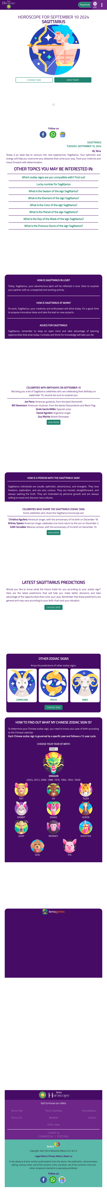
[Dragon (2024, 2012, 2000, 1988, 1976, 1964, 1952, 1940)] (53, 767)
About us (68, 1156)
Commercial (45, 1136)
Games (92, 1117)
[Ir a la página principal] (9, 918)
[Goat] (21, 829)
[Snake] (53, 810)
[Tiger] (86, 792)
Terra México (89, 1110)
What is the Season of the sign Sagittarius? (53, 191)
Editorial (63, 1136)
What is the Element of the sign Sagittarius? (53, 198)
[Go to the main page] (10, 5)
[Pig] (70, 848)
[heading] (53, 422)
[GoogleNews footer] (62, 1179)
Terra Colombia (53, 1110)
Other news (53, 1124)
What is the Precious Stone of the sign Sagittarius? (53, 226)
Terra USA (16, 1117)
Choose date (53, 607)
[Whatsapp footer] (52, 1179)
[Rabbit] (21, 810)
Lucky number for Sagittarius (53, 184)
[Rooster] (86, 829)
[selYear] (53, 749)
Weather (53, 1117)
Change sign (34, 80)
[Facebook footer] (43, 1179)
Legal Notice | (41, 1156)
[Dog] (37, 848)
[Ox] (53, 792)
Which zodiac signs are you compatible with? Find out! (53, 177)
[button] (94, 5)
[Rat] (21, 792)
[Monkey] (53, 829)
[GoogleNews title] (62, 134)
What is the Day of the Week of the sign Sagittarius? (53, 219)
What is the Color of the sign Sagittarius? (53, 205)
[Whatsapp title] (52, 134)
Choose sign (53, 707)
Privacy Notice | (56, 1156)
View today (73, 80)
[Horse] (86, 810)
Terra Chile (17, 1110)
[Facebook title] (43, 134)
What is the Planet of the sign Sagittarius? (53, 212)
